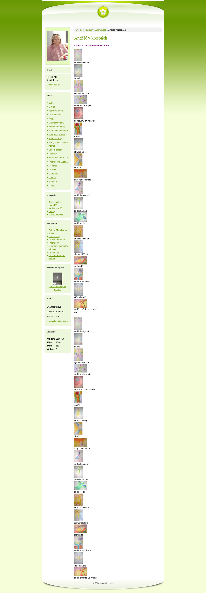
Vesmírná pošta (56, 111)
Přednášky (54, 243)
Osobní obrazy (55, 150)
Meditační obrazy (57, 239)
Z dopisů (53, 181)
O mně (52, 107)
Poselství (53, 153)
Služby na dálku (56, 214)
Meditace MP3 (55, 208)
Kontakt (52, 177)
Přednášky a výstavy (58, 162)
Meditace (53, 166)
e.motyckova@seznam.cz (59, 321)
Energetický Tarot (57, 134)
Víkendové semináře (58, 130)
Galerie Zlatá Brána (58, 230)
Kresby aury (54, 236)
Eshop (52, 185)
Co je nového (55, 114)
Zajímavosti (100, 30)
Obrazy (52, 211)
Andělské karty (56, 138)
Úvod (78, 30)
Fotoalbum (88, 30)
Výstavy (52, 249)
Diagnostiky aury (56, 123)
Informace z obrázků (58, 157)
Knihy (51, 119)
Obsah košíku (53, 84)
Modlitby (53, 169)
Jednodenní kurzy (57, 126)
